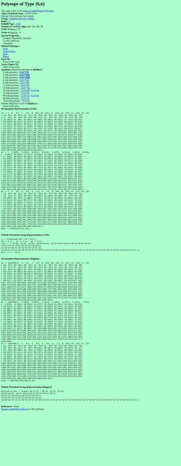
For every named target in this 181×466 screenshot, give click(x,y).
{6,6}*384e (24, 75)
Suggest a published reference (15, 463)
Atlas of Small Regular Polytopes (38, 11)
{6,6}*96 (25, 85)
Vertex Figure (9, 51)
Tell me (4, 16)
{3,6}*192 (24, 80)
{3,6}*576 (24, 72)
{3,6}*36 (25, 93)
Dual (5, 54)
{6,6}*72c (25, 88)
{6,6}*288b (24, 77)
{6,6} (18, 24)
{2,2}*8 (25, 101)
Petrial (6, 56)
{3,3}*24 (25, 95)
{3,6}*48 (25, 90)
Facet (5, 48)
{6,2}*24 (34, 95)
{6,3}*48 (34, 90)
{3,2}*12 (25, 98)
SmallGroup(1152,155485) (22, 18)
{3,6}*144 (24, 82)
